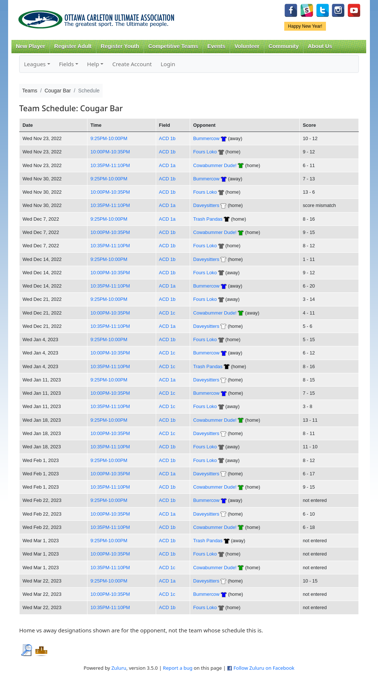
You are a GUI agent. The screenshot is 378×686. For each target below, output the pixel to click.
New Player (30, 46)
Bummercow (206, 138)
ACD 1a (167, 165)
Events (216, 46)
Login (168, 64)
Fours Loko (205, 151)
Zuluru (119, 668)
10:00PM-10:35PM (110, 151)
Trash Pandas (207, 219)
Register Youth (120, 46)
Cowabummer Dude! (215, 165)
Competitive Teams (173, 46)
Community (284, 46)
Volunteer (246, 46)
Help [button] (93, 64)
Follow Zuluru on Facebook (263, 668)
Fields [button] (66, 64)
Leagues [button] (35, 64)
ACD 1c (167, 313)
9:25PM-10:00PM (108, 138)
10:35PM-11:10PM (110, 165)
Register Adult (73, 46)
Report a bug (177, 668)
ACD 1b (167, 138)
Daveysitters (206, 205)
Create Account (132, 64)
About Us (320, 46)
